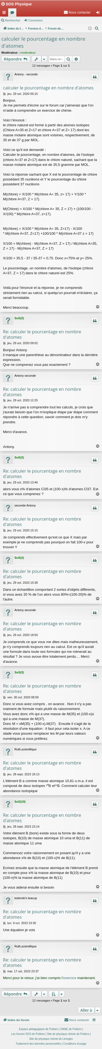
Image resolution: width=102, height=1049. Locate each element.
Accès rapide (5, 14)
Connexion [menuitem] (99, 14)
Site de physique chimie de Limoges (51, 1038)
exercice (69, 978)
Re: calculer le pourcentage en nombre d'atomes (42, 334)
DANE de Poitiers (71, 1029)
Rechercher (12, 20)
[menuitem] (77, 12)
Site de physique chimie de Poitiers (68, 1033)
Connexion (35, 20)
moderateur (28, 52)
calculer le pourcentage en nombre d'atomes (43, 42)
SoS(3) (19, 318)
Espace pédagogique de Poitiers (38, 1029)
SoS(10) (20, 801)
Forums (13, 14)
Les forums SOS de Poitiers (28, 1033)
